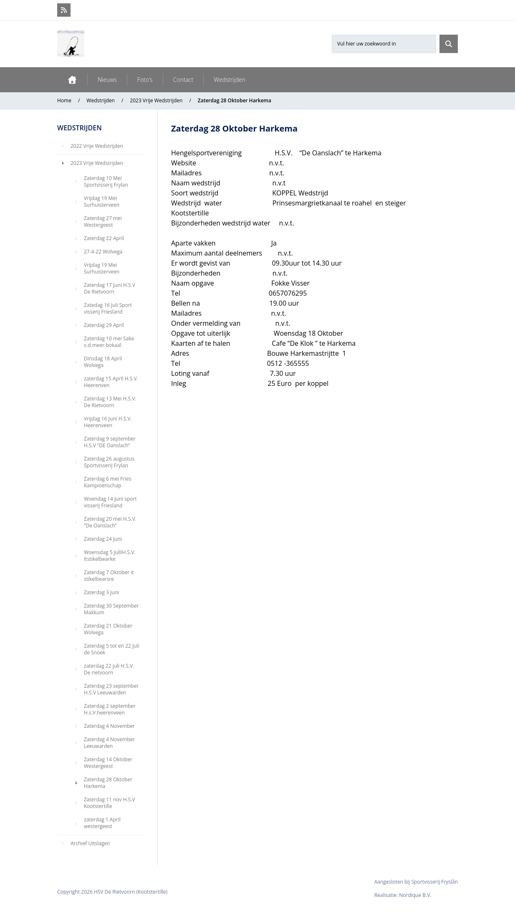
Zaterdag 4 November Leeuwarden (109, 743)
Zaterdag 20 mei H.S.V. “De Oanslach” (110, 522)
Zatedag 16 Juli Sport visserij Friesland (108, 308)
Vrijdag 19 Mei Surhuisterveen (101, 201)
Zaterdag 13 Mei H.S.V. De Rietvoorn (110, 402)
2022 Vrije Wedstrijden (97, 145)
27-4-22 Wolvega (103, 251)
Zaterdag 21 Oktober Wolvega (108, 629)
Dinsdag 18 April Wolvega (103, 362)
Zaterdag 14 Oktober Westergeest (108, 763)
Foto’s (145, 80)
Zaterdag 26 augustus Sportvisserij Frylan (109, 462)
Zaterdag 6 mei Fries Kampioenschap (107, 482)
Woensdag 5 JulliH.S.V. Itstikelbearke (109, 555)
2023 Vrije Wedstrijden (156, 100)
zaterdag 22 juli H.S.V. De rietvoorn (109, 669)
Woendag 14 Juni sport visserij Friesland (110, 502)
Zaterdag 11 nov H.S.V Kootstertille (109, 803)
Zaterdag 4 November (109, 726)
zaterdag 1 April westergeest (102, 823)
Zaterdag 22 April (104, 238)
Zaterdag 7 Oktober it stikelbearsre (109, 576)
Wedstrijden (229, 80)
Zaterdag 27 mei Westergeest (103, 221)
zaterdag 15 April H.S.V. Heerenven (111, 382)
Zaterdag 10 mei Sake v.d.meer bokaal (109, 342)
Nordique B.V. (415, 895)
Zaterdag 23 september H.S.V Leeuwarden (111, 689)
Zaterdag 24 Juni (103, 538)
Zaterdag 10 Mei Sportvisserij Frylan (106, 181)
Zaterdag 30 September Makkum (111, 609)
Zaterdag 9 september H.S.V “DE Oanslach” (110, 442)
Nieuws (107, 80)
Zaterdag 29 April (104, 325)
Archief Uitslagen (90, 843)
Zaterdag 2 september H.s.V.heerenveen (110, 709)
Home (64, 100)
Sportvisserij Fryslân (434, 881)
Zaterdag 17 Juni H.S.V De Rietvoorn (109, 288)
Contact (183, 80)
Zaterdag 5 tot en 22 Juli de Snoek (111, 649)
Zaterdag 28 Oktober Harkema (108, 783)
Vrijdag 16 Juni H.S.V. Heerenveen (108, 422)
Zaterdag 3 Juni (101, 592)
